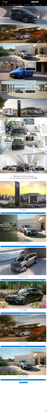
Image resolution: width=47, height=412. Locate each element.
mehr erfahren (23, 246)
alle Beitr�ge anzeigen (23, 382)
